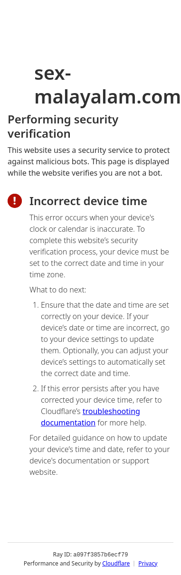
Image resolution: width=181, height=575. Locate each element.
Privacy (147, 563)
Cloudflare (116, 563)
